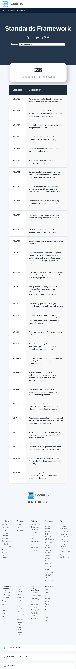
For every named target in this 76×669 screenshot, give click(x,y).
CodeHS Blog (19, 605)
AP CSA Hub (49, 575)
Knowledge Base (20, 615)
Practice (48, 564)
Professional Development (7, 545)
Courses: (14, 44)
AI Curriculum (49, 579)
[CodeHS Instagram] (32, 502)
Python (4, 601)
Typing (4, 552)
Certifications (7, 541)
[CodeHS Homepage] (13, 4)
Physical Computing (35, 614)
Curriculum (49, 521)
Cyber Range (4, 556)
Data (32, 535)
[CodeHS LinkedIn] (35, 502)
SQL (3, 614)
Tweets (19, 601)
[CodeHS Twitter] (43, 502)
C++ (3, 610)
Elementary (49, 542)
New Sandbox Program (6, 592)
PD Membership (64, 555)
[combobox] (42, 44)
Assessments (35, 602)
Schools (19, 527)
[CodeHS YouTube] (39, 502)
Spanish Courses (48, 551)
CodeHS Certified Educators (15, 648)
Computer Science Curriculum (6, 535)
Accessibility (49, 620)
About (47, 590)
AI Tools (33, 545)
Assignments (35, 524)
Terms (47, 604)
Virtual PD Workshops (64, 535)
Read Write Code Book (20, 610)
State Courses (48, 546)
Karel (4, 617)
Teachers (19, 530)
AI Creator (5, 549)
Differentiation (36, 596)
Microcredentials (66, 552)
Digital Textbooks (49, 571)
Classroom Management (35, 528)
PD (61, 521)
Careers (48, 596)
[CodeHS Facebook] (29, 502)
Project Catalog (48, 530)
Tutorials (48, 567)
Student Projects (19, 623)
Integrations (35, 542)
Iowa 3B (22, 10)
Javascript (5, 598)
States (18, 595)
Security (48, 617)
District (19, 524)
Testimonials (20, 598)
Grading (34, 532)
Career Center (18, 628)
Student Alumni (19, 633)
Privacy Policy (47, 608)
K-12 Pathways (48, 535)
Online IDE (6, 527)
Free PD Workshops (64, 540)
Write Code (35, 539)
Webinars (19, 619)
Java (3, 604)
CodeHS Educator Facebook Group (18, 657)
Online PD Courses (63, 525)
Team (47, 593)
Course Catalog (48, 525)
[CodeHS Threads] (47, 502)
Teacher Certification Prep (64, 546)
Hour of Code (48, 559)
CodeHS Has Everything (35, 588)
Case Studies (19, 590)
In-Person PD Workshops (64, 530)
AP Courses (49, 539)
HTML (4, 607)
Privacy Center (47, 600)
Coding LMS (6, 524)
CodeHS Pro (6, 530)
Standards (11, 10)
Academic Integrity (34, 549)
